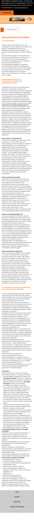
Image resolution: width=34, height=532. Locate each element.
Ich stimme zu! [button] (6, 12)
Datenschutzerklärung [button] (21, 7)
